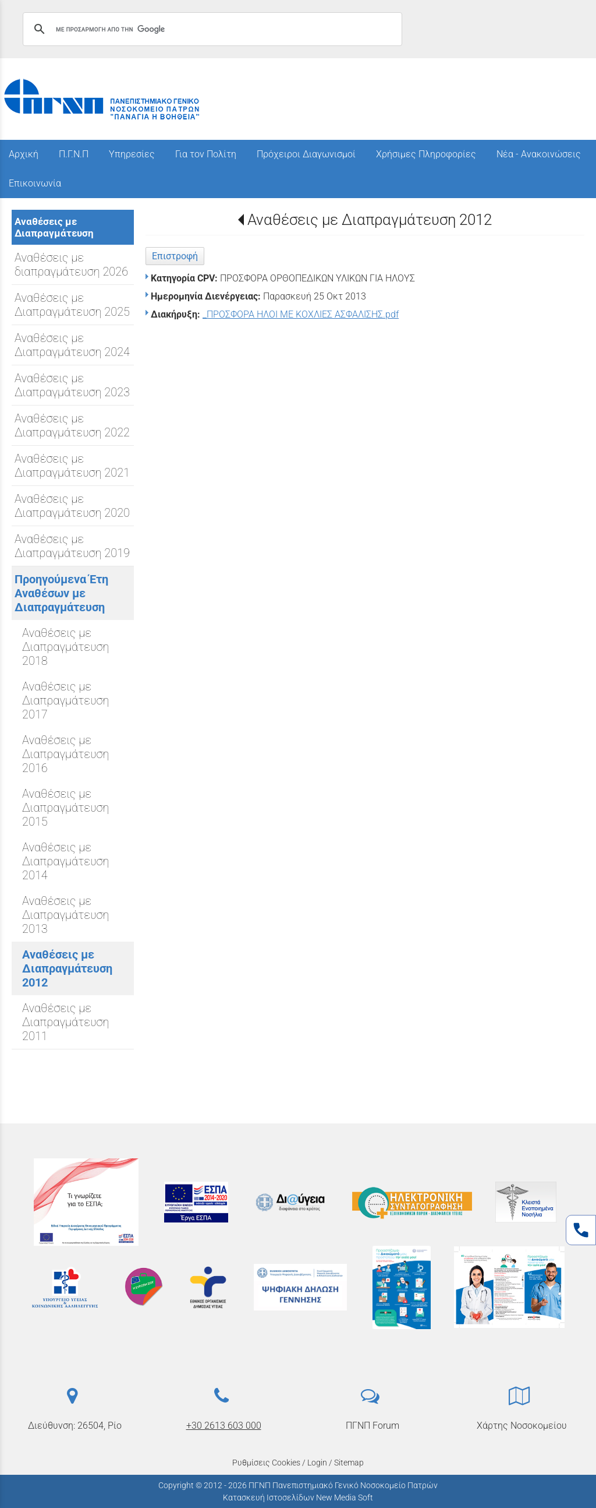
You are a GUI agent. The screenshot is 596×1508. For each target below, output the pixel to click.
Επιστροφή (175, 256)
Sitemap (349, 1462)
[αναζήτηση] (211, 29)
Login (317, 1462)
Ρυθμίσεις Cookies (266, 1462)
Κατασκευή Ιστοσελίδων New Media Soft (298, 1497)
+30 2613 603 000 (223, 1425)
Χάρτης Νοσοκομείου (522, 1425)
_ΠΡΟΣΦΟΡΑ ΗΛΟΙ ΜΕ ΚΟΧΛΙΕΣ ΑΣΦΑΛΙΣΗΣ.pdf (301, 314)
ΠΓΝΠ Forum (372, 1425)
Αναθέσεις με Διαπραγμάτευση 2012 (369, 219)
